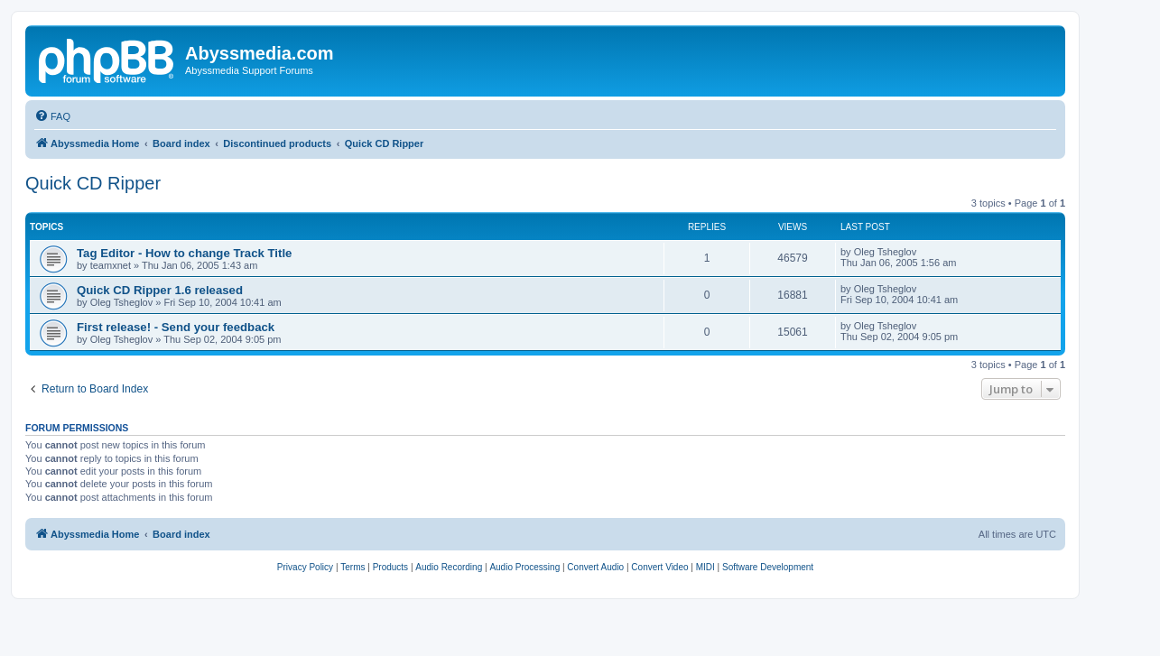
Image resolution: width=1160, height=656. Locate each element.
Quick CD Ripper (93, 183)
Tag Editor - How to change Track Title (184, 253)
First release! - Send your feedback (175, 327)
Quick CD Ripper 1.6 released (160, 290)
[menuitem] (52, 116)
